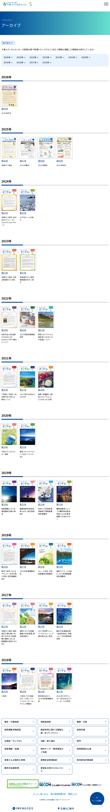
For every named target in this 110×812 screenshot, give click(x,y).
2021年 (71, 57)
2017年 (33, 62)
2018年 (19, 62)
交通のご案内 (66, 808)
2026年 (7, 57)
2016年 (45, 62)
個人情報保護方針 (58, 793)
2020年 (84, 57)
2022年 (58, 57)
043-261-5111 (22, 808)
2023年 (45, 57)
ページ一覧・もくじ (40, 793)
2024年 (33, 57)
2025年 (19, 57)
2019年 (7, 62)
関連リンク (72, 793)
